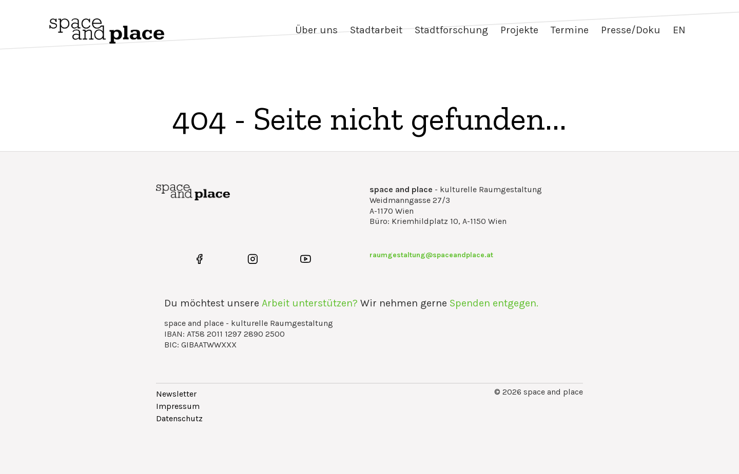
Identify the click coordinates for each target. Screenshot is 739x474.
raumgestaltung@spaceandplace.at (431, 255)
